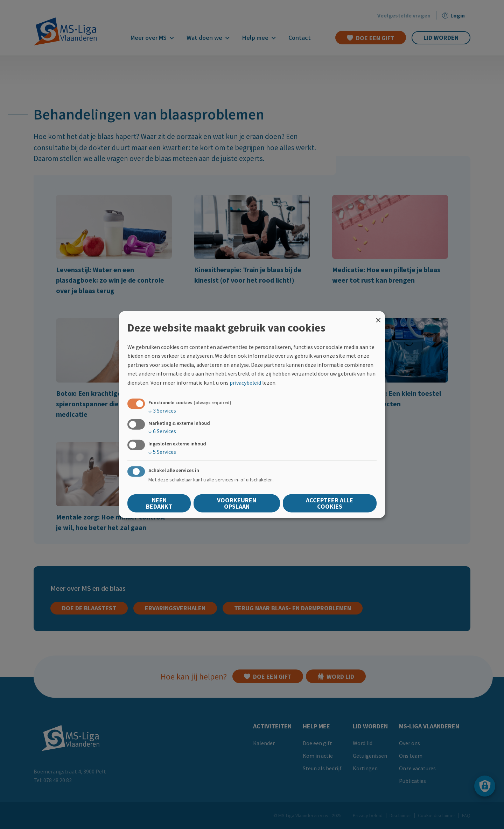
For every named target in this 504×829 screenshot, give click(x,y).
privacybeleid (245, 382)
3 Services (162, 410)
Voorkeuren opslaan (236, 503)
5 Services (162, 451)
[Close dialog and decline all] (378, 315)
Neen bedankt (159, 503)
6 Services (162, 430)
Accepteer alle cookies (329, 503)
